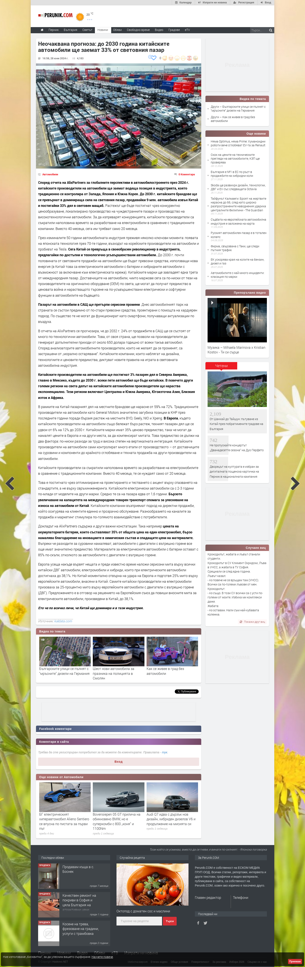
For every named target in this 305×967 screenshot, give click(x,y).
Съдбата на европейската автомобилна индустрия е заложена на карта (238, 221)
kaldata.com (63, 621)
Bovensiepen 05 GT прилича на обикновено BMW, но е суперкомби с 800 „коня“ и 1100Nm (116, 821)
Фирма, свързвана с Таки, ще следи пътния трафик (235, 248)
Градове (174, 30)
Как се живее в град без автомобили (165, 670)
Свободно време (138, 30)
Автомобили (50, 174)
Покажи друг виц (252, 621)
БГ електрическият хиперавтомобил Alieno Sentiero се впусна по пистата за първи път (64, 821)
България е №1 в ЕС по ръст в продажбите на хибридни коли (232, 174)
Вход (119, 761)
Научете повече (102, 957)
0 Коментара (187, 174)
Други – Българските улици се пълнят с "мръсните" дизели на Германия (238, 108)
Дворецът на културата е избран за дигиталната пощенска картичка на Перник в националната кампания (234, 472)
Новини (102, 30)
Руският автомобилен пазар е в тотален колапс (238, 235)
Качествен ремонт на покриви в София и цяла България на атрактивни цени (79, 902)
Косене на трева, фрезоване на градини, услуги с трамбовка (80, 929)
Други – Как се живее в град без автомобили (233, 119)
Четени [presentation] (221, 365)
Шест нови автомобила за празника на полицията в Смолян (113, 673)
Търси (170, 921)
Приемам (295, 961)
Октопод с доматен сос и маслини (143, 911)
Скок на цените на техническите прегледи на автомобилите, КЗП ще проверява (235, 158)
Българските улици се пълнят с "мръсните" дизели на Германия (64, 670)
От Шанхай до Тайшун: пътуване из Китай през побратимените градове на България (236, 424)
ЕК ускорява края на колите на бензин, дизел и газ (237, 261)
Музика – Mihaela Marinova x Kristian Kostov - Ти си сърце (236, 349)
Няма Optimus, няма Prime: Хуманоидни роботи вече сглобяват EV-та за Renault (238, 143)
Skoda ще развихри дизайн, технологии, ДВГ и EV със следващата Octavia (238, 187)
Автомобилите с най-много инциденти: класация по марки (237, 275)
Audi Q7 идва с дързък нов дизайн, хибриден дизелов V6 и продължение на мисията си (171, 819)
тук (164, 752)
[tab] (221, 367)
